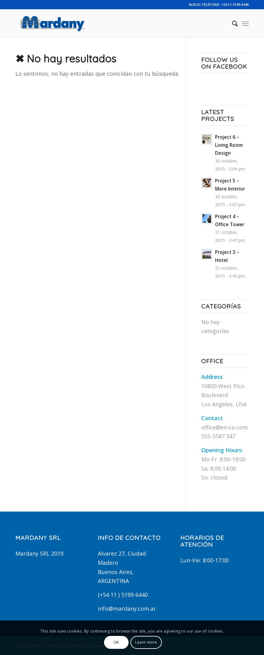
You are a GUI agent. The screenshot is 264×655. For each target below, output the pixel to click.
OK (116, 642)
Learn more (146, 642)
